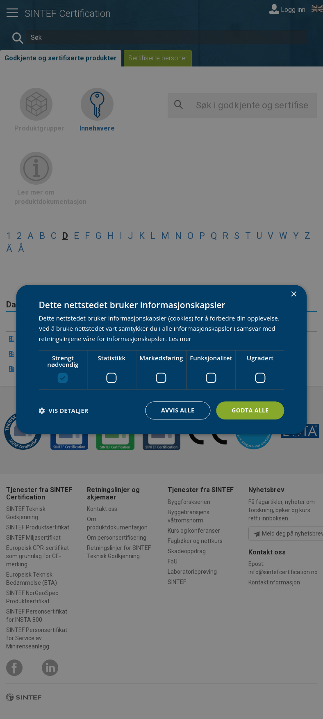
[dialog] (161, 359)
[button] (63, 410)
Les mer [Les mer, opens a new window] (179, 338)
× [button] (294, 294)
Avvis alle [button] (177, 410)
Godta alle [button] (250, 410)
